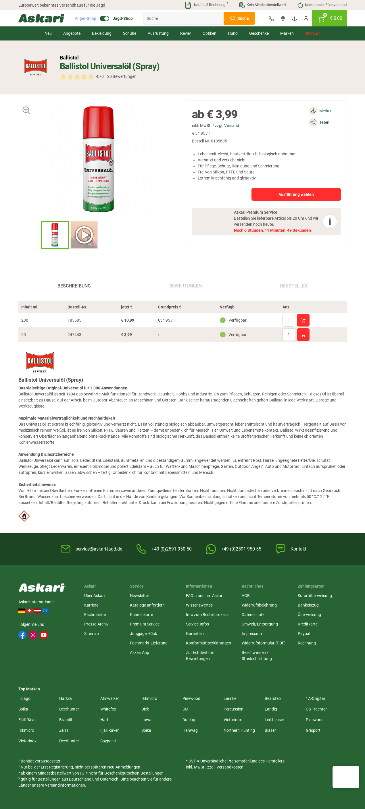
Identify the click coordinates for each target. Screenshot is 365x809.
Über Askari (94, 595)
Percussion (233, 709)
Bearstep (273, 698)
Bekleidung (102, 33)
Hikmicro (149, 698)
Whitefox (108, 709)
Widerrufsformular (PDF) (264, 643)
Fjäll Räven (28, 719)
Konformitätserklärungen (208, 643)
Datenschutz (253, 614)
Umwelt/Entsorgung (260, 624)
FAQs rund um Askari (204, 595)
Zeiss (63, 730)
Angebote (71, 33)
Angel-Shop (85, 18)
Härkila (65, 698)
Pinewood (191, 698)
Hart (104, 719)
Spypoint (108, 741)
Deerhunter (69, 709)
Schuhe (129, 33)
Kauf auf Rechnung (206, 5)
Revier (185, 33)
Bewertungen (185, 286)
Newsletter (139, 595)
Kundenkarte (141, 614)
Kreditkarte (308, 624)
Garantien (195, 633)
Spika (23, 709)
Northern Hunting (239, 730)
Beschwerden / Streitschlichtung (257, 655)
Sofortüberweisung (315, 595)
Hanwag (190, 730)
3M (185, 709)
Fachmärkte (95, 614)
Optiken (209, 33)
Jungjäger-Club (143, 633)
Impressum (252, 633)
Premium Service (145, 624)
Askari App (139, 652)
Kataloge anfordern (147, 605)
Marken (287, 33)
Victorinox (233, 719)
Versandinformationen (65, 785)
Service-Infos (197, 624)
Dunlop (188, 719)
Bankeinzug (308, 605)
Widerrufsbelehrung (259, 605)
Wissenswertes (199, 605)
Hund (233, 33)
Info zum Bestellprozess (207, 614)
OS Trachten (317, 709)
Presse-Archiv (96, 624)
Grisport (313, 730)
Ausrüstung (158, 33)
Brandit (65, 719)
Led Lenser (274, 719)
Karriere (91, 605)
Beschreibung (74, 286)
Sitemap (91, 633)
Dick (145, 709)
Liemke (230, 698)
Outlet (312, 33)
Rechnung (307, 643)
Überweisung (309, 614)
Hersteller (294, 286)
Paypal (304, 633)
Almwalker (109, 698)
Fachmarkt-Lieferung (149, 643)
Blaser (270, 730)
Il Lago (24, 698)
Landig (271, 709)
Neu (48, 33)
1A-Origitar (315, 698)
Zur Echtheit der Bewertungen (200, 655)
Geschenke (259, 33)
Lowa (146, 719)
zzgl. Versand (227, 125)
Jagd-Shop (123, 18)
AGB (246, 595)
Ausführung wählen (296, 194)
